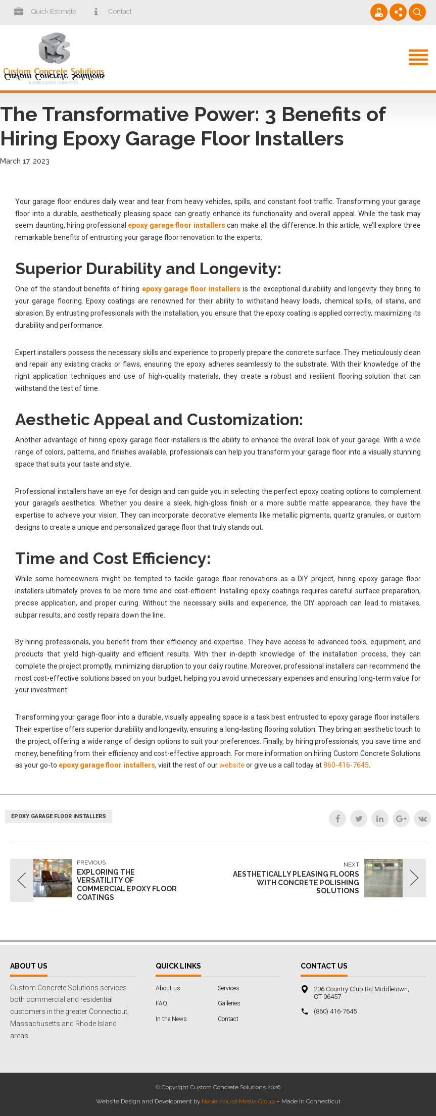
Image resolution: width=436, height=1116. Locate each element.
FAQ (161, 1003)
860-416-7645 (346, 765)
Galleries (229, 1003)
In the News (171, 1019)
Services (228, 988)
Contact (228, 1019)
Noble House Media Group (238, 1101)
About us (168, 988)
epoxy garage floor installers (58, 816)
